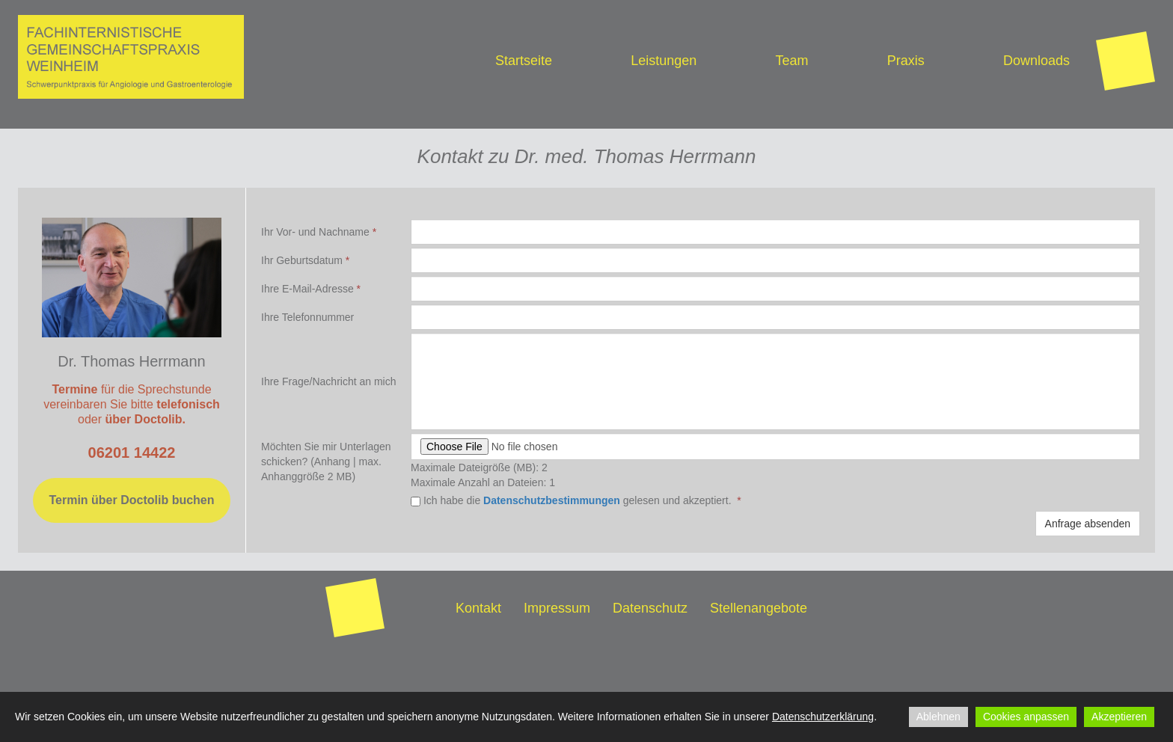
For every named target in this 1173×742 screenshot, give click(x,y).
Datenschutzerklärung (823, 717)
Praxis (906, 60)
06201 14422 (132, 452)
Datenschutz (650, 608)
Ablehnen (938, 717)
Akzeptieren (1119, 717)
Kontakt (478, 608)
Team (791, 60)
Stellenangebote (758, 608)
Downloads (1036, 60)
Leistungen (663, 60)
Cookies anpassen (1026, 717)
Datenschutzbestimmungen (551, 500)
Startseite (523, 60)
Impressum (557, 608)
